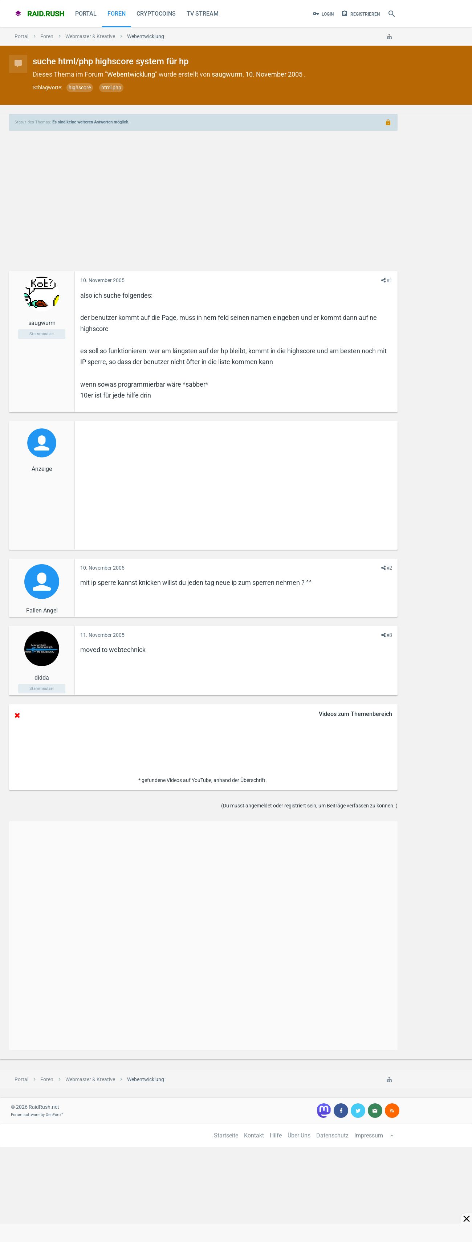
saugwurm (227, 74)
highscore (80, 87)
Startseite (226, 1135)
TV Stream (203, 13)
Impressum (368, 1135)
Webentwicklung (131, 74)
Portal (86, 13)
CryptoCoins (156, 13)
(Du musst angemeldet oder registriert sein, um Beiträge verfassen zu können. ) (309, 806)
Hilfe (276, 1135)
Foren (116, 13)
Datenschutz (332, 1135)
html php (111, 87)
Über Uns (299, 1135)
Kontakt (254, 1135)
